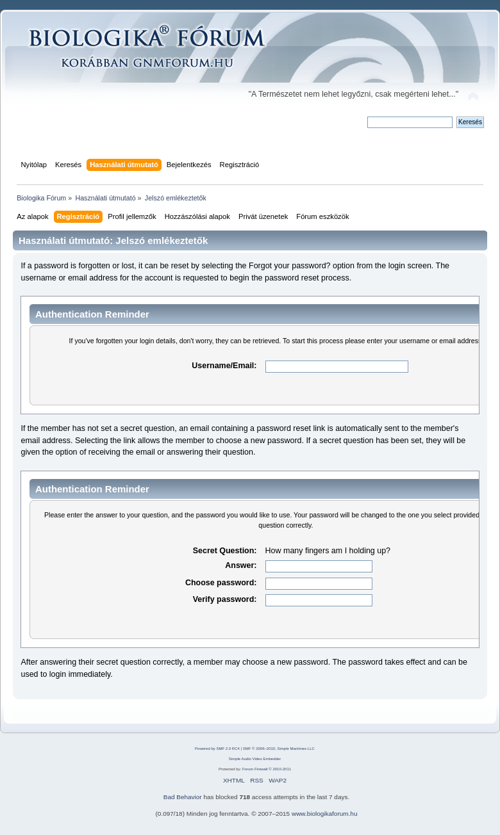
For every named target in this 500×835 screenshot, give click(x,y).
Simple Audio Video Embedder (255, 759)
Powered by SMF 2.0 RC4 (217, 748)
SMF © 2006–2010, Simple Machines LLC (279, 748)
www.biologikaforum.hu (325, 813)
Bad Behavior (182, 796)
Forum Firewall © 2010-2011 (266, 769)
